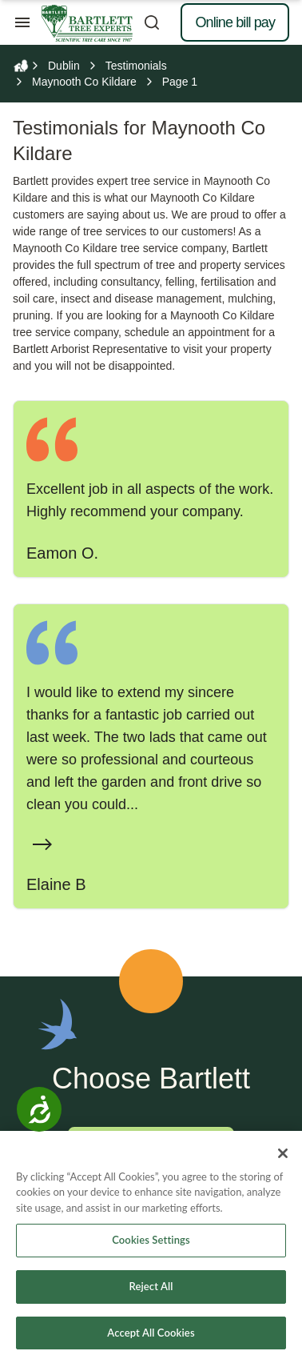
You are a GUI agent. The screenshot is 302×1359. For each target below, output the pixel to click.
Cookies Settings (151, 1246)
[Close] (282, 1159)
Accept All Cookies (150, 1338)
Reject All (151, 1291)
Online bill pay (235, 22)
